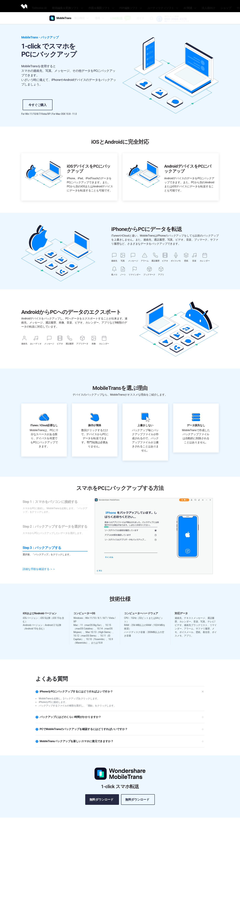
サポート (222, 6)
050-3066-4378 (176, 19)
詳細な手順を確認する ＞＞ (39, 569)
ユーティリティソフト (157, 6)
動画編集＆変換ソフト (77, 6)
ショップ (209, 6)
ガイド (141, 18)
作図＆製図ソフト (105, 6)
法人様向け (195, 6)
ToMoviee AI (52, 6)
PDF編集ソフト (130, 6)
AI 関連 (180, 6)
